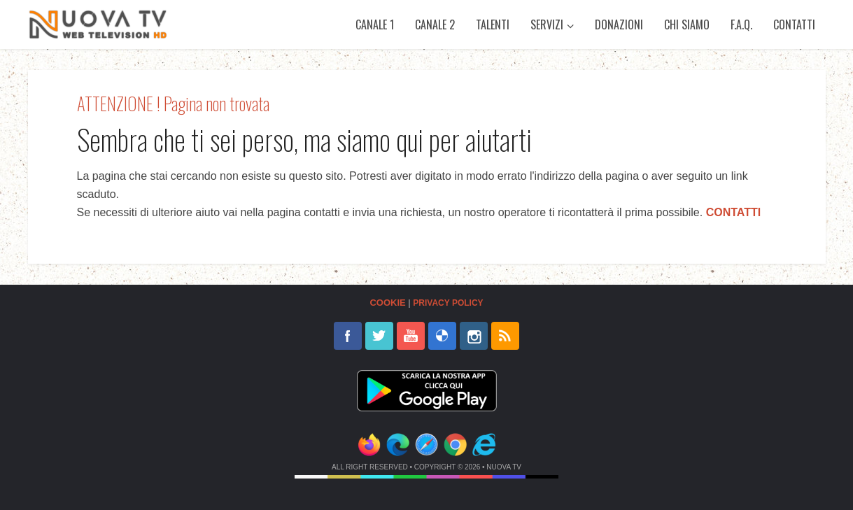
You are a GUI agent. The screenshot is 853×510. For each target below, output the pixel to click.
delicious (442, 336)
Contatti (794, 24)
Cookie (387, 302)
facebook (348, 336)
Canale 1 (374, 24)
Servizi (546, 24)
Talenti (492, 24)
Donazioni (619, 24)
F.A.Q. (741, 24)
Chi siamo (687, 24)
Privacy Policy (448, 303)
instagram (474, 336)
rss (505, 336)
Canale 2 (435, 24)
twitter (379, 336)
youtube (411, 336)
